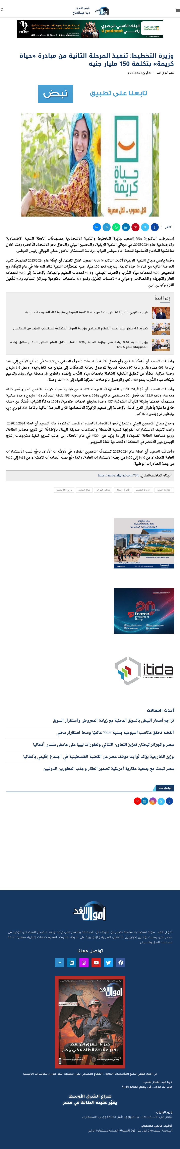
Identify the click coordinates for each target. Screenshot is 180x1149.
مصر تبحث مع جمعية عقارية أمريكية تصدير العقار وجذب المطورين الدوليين (108, 769)
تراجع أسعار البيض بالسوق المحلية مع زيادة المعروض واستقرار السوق (113, 721)
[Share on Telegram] (107, 227)
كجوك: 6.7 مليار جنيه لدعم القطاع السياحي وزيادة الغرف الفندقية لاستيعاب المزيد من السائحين (80, 328)
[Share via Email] (97, 227)
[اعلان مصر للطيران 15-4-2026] (144, 522)
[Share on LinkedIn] (126, 227)
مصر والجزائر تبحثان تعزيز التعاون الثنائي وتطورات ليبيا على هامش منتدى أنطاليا (103, 745)
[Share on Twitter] (145, 227)
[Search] (2, 11)
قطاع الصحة (123, 490)
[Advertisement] (90, 852)
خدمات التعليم (143, 490)
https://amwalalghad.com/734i (118, 475)
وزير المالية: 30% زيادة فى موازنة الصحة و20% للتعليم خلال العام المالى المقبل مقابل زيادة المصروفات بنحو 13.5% (79, 345)
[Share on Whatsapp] (116, 227)
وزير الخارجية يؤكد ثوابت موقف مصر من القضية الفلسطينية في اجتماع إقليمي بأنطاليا (98, 757)
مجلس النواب (103, 490)
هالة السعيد (84, 490)
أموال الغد (162, 73)
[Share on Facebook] (155, 227)
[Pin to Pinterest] (135, 227)
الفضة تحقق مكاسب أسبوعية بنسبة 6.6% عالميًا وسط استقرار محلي (115, 733)
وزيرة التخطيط (64, 490)
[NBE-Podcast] (90, 23)
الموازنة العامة (164, 490)
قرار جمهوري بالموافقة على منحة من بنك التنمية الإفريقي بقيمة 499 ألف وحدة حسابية (86, 312)
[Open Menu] (178, 10)
